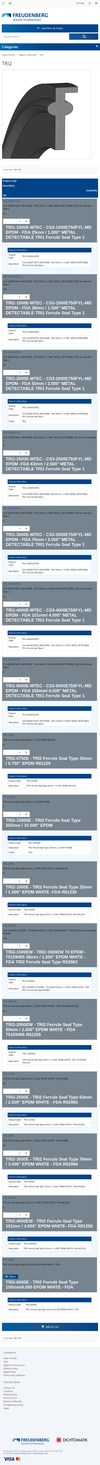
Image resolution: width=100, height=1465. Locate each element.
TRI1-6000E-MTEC (12, 659)
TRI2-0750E (8, 735)
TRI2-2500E (8, 1073)
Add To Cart (52, 1327)
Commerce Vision (41, 1453)
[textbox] (35, 36)
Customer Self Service (21, 1453)
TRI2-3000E (8, 1135)
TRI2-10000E (9, 797)
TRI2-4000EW (9, 1197)
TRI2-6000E (8, 1259)
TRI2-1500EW (9, 925)
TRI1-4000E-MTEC (12, 583)
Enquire (12, 1276)
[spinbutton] (8, 221)
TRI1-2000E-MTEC (12, 352)
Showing (12, 169)
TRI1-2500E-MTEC (12, 432)
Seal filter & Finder (52, 28)
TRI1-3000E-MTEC (12, 508)
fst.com (80, 3)
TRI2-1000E (8, 863)
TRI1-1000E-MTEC (12, 201)
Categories (10, 47)
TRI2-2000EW (9, 1001)
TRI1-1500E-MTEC (12, 276)
